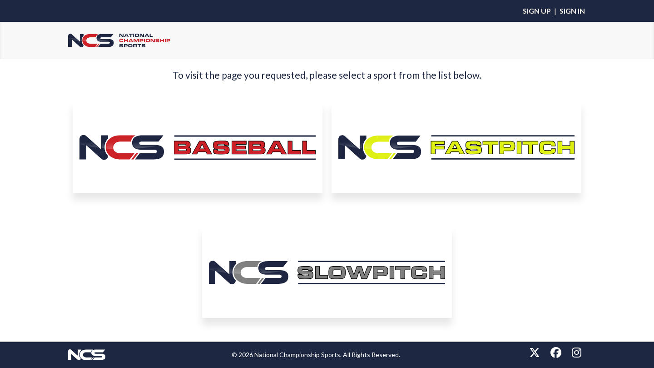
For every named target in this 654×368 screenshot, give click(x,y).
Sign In (572, 10)
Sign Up (537, 10)
